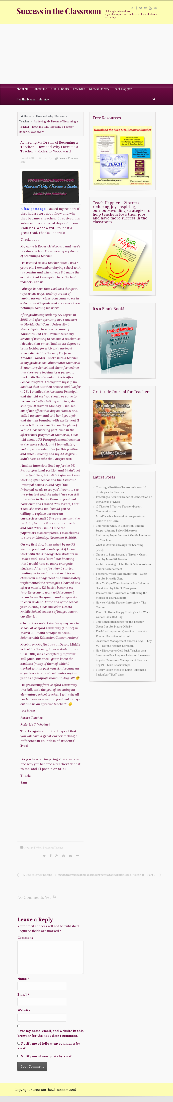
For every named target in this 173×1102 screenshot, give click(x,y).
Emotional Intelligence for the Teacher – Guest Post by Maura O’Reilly (121, 624)
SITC (23, 162)
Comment (25, 938)
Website (23, 1010)
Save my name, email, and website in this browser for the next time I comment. (50, 1033)
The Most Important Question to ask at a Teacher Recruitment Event (121, 634)
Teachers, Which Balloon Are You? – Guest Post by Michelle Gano (121, 576)
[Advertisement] (86, 54)
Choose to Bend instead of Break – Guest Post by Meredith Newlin (121, 557)
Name (23, 979)
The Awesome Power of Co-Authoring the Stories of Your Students (121, 595)
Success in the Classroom (58, 11)
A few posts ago (33, 209)
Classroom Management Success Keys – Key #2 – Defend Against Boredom (124, 643)
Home (27, 116)
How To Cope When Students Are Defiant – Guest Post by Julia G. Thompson (122, 586)
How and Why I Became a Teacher (43, 847)
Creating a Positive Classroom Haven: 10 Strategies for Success (121, 490)
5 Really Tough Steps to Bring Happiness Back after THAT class (121, 672)
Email (23, 994)
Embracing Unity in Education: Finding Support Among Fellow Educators (120, 528)
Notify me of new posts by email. (47, 1056)
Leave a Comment (69, 158)
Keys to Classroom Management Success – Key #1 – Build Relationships (122, 663)
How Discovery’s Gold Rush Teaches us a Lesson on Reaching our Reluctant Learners (123, 653)
